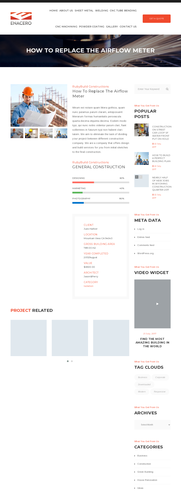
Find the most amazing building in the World (152, 342)
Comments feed (145, 245)
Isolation (88, 285)
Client (88, 224)
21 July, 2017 (149, 333)
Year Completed (96, 253)
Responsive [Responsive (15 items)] (160, 392)
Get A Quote (156, 18)
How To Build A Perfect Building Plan (161, 158)
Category (91, 282)
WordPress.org (145, 253)
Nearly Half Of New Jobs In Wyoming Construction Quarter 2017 (162, 183)
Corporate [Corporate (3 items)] (160, 377)
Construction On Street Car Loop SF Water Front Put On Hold (162, 132)
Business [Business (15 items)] (142, 377)
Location (90, 234)
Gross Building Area (99, 243)
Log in (140, 229)
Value (88, 262)
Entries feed (143, 237)
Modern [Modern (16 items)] (142, 392)
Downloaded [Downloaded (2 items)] (144, 384)
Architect (91, 272)
